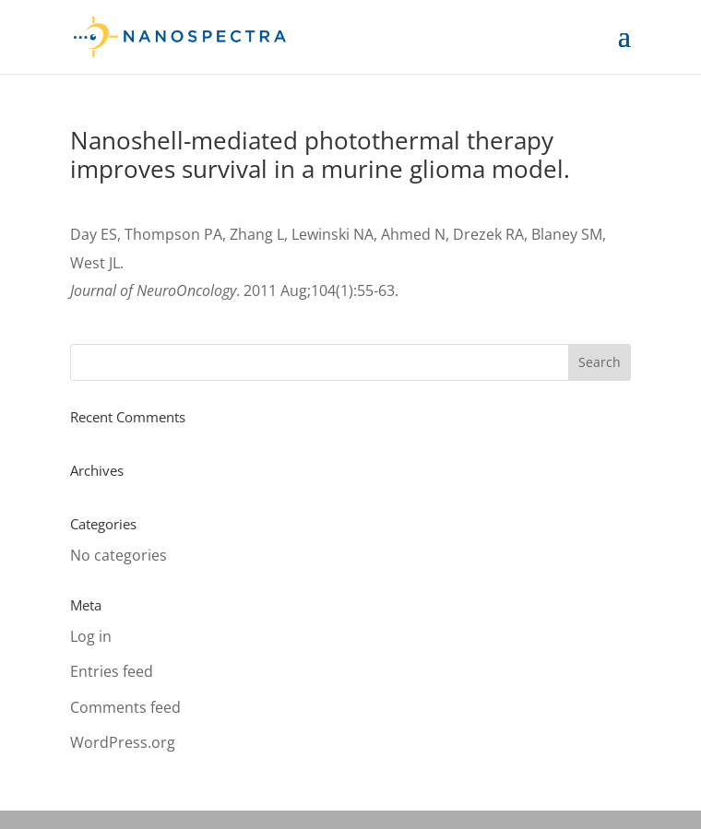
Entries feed (111, 671)
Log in (91, 636)
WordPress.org (122, 742)
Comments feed (125, 707)
